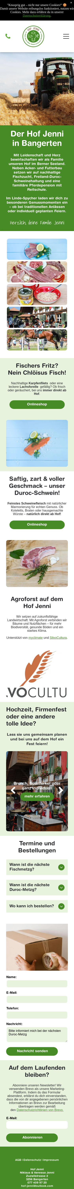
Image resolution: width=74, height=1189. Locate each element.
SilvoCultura (58, 637)
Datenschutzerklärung (36, 15)
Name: (11, 977)
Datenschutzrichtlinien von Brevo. (40, 1110)
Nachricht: (14, 1024)
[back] (13, 791)
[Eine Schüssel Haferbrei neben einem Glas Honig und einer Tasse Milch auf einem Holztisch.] (37, 294)
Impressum (51, 1160)
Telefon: (12, 1008)
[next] (61, 791)
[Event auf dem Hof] (37, 317)
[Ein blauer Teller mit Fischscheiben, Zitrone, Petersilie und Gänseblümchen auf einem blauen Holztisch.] (37, 249)
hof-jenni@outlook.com (37, 1186)
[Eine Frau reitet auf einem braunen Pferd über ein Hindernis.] (37, 339)
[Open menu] (66, 36)
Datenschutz (32, 1160)
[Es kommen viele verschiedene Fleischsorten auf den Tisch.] (37, 271)
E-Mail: (11, 993)
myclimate (35, 637)
